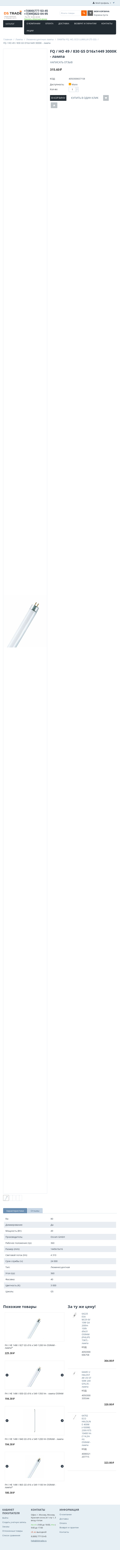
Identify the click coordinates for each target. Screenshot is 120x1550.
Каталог (10, 23)
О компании (33, 23)
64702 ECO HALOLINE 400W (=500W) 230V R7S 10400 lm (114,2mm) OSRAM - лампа (86, 1430)
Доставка (63, 23)
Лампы (19, 39)
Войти (5, 1517)
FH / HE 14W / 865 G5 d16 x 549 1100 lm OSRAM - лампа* (30, 1486)
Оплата (49, 23)
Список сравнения (11, 1535)
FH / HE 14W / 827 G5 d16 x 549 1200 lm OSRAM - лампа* (30, 1346)
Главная (7, 39)
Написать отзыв (61, 62)
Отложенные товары (12, 1530)
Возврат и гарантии (85, 23)
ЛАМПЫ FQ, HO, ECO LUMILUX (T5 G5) (76, 39)
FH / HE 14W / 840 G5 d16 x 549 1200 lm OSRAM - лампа (34, 1439)
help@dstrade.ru (39, 1540)
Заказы (5, 1526)
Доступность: (57, 84)
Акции (30, 31)
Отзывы (35, 1210)
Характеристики (15, 1210)
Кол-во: (54, 89)
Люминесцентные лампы (40, 39)
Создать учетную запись (14, 1522)
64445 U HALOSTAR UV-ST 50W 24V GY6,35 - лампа (86, 1379)
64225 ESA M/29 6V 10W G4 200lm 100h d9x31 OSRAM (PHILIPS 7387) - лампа (86, 1328)
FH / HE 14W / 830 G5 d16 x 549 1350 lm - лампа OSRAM (34, 1393)
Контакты (106, 23)
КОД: (52, 78)
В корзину (58, 98)
